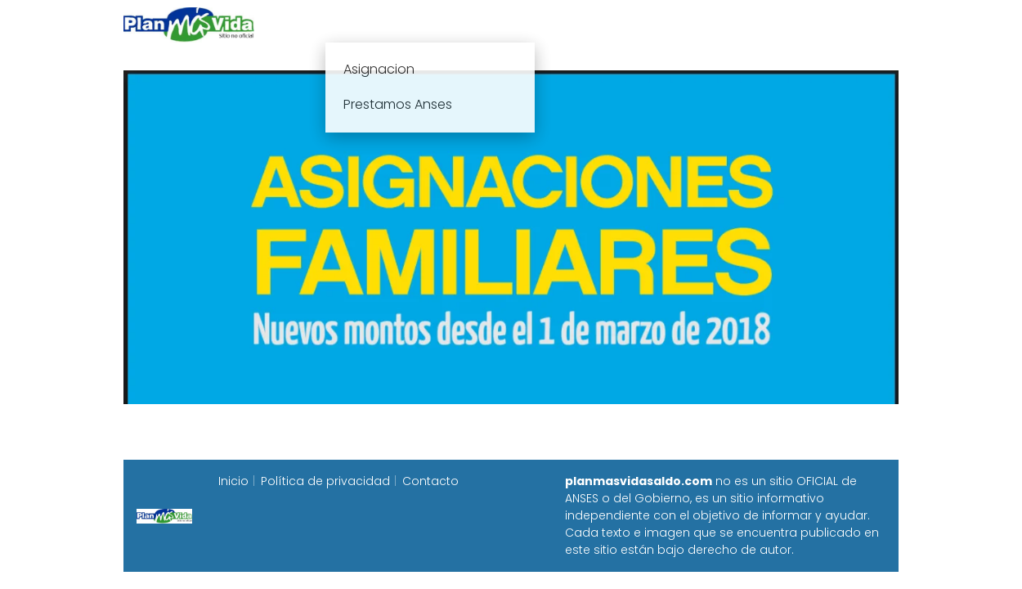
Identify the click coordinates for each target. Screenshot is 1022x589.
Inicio (329, 24)
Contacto (430, 481)
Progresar (716, 24)
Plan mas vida (414, 24)
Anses (503, 24)
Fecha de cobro (610, 24)
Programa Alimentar (835, 24)
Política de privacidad (325, 481)
